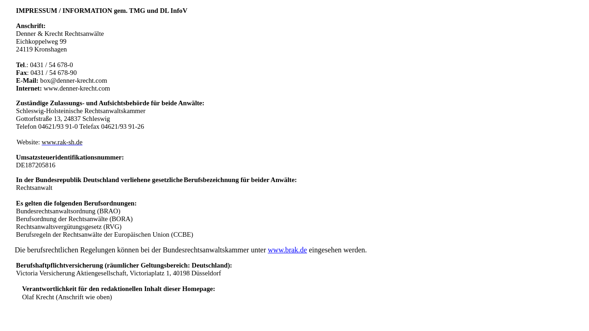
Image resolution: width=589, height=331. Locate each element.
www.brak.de (287, 250)
